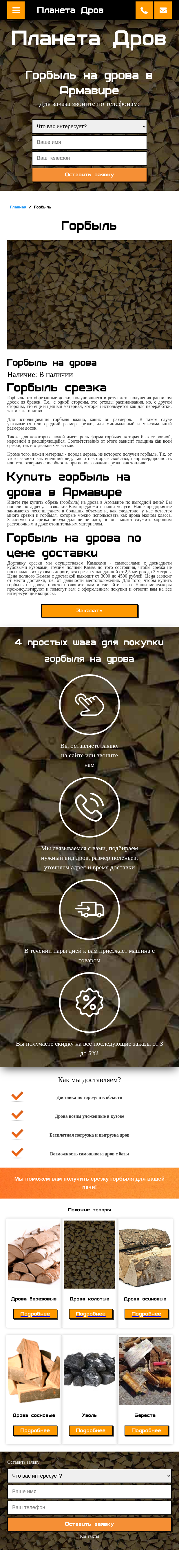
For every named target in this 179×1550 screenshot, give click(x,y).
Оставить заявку (163, 10)
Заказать (89, 611)
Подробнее (35, 1314)
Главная (18, 207)
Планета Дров (70, 10)
